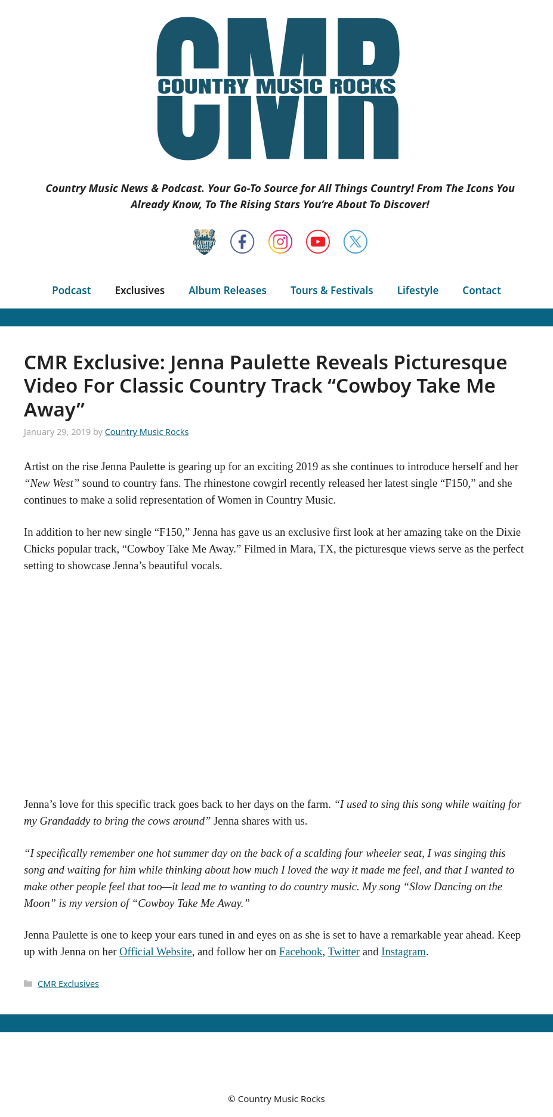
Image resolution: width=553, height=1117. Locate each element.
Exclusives (140, 290)
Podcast (71, 290)
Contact (481, 290)
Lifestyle (418, 290)
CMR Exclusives (68, 983)
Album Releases (228, 290)
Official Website (155, 951)
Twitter (344, 951)
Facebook (301, 951)
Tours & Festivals (332, 290)
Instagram (403, 951)
